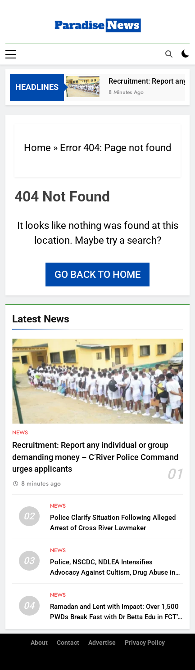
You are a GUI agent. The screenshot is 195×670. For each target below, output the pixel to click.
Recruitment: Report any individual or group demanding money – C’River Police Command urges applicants (95, 457)
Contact (68, 643)
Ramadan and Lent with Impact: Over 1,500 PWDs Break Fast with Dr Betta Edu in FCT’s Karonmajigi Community (115, 616)
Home (37, 147)
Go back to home (97, 274)
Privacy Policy (145, 643)
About (39, 643)
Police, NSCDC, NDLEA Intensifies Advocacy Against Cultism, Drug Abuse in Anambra (112, 572)
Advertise (102, 643)
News (20, 433)
